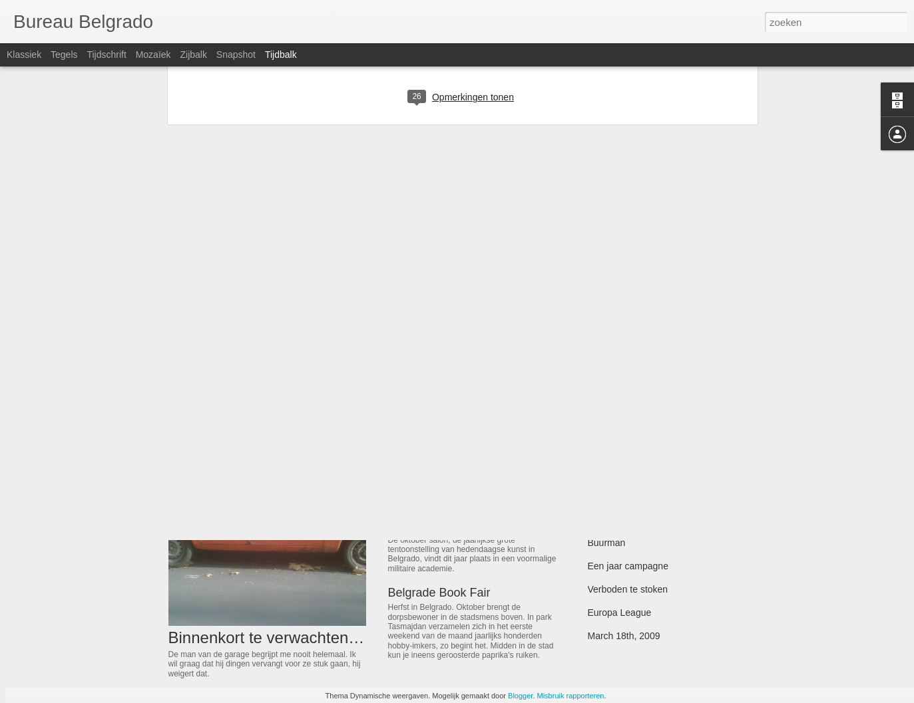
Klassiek (24, 54)
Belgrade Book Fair (439, 592)
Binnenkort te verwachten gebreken (294, 637)
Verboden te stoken (628, 589)
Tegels (64, 54)
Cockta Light (421, 429)
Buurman (607, 542)
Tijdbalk (281, 54)
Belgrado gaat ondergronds (644, 519)
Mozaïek (153, 54)
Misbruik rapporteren (570, 696)
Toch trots (608, 449)
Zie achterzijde (427, 525)
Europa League (620, 612)
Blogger (520, 696)
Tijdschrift (106, 54)
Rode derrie (612, 496)
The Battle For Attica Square (646, 473)
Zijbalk (193, 54)
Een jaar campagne (628, 566)
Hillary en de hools (626, 426)
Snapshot (236, 54)
